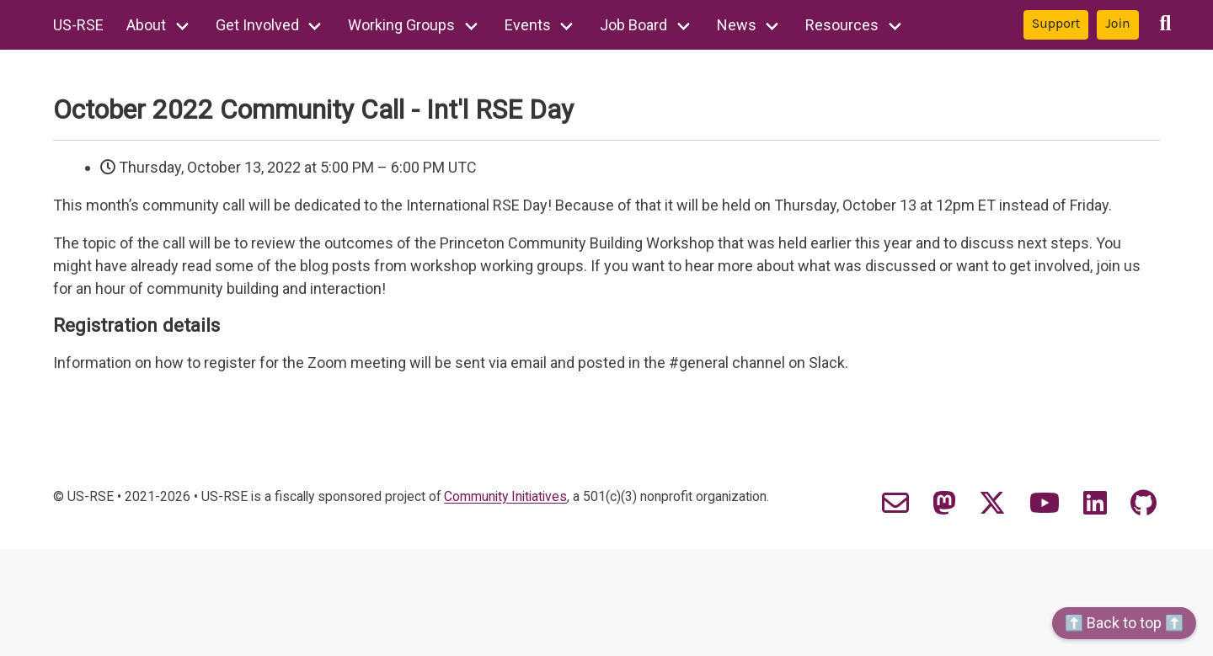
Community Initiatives (505, 496)
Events (528, 25)
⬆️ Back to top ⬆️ (1124, 623)
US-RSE (78, 25)
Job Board (633, 25)
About (146, 25)
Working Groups (401, 25)
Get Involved (257, 25)
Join (1117, 23)
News (736, 25)
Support (1056, 23)
